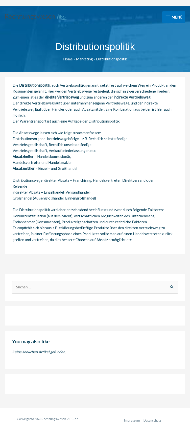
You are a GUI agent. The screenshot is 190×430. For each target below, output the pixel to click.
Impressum (132, 420)
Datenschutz (152, 420)
